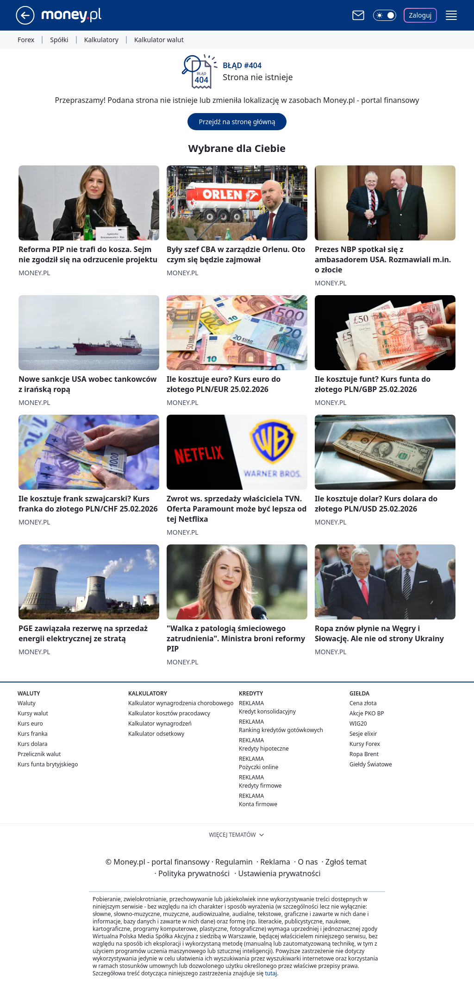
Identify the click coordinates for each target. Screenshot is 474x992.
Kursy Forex (364, 744)
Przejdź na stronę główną (237, 121)
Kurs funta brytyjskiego (48, 764)
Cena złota (363, 703)
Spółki (59, 40)
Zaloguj (420, 15)
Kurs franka (33, 734)
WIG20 (358, 723)
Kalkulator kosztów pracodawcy (169, 713)
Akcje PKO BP (366, 713)
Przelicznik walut (39, 754)
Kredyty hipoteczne (264, 748)
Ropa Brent (364, 754)
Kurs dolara (33, 744)
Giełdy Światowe (370, 764)
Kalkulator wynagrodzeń (160, 723)
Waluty (27, 703)
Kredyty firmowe (260, 786)
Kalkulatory (101, 40)
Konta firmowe (258, 804)
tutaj (271, 973)
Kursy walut (33, 713)
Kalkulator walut (159, 40)
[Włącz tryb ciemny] (384, 15)
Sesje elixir (363, 734)
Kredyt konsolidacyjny (267, 711)
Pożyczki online (258, 767)
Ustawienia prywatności (277, 873)
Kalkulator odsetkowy (156, 734)
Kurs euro (30, 723)
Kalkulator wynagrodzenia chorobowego (180, 703)
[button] (451, 15)
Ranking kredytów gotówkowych (281, 730)
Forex (26, 40)
